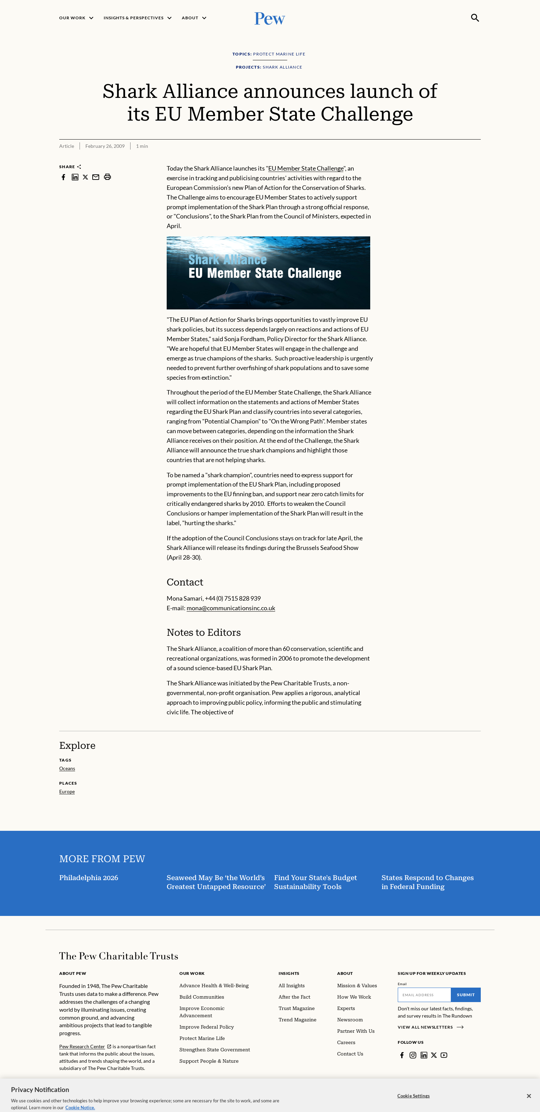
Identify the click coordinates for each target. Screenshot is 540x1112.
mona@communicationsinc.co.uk (231, 608)
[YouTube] (444, 1055)
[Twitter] (434, 1055)
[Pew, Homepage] (270, 18)
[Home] (118, 956)
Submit (466, 994)
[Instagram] (413, 1055)
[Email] (424, 995)
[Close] (529, 1101)
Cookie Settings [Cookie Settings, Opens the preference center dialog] (413, 1100)
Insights (289, 973)
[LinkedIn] (424, 1055)
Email (402, 984)
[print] (107, 177)
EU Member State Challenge (305, 168)
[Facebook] (402, 1055)
